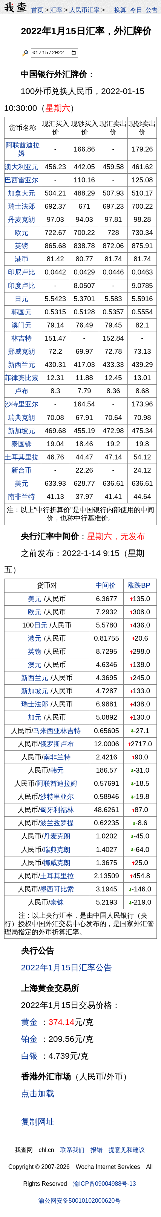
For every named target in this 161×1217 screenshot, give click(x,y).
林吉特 (21, 338)
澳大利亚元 (21, 167)
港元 (34, 638)
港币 (21, 259)
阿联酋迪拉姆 (23, 149)
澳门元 (21, 325)
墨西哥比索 (57, 889)
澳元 (34, 664)
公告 (152, 10)
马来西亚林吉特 (57, 731)
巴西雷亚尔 (21, 180)
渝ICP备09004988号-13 (104, 1184)
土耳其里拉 (21, 457)
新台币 (21, 470)
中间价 (105, 585)
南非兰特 (21, 496)
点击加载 (37, 1093)
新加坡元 (21, 431)
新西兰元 (21, 364)
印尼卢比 (21, 272)
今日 (136, 10)
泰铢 (57, 902)
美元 (21, 483)
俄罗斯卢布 (57, 744)
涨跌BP (138, 585)
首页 (37, 10)
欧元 (21, 232)
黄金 (29, 1022)
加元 (34, 717)
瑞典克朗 (21, 417)
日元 (21, 299)
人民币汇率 (84, 10)
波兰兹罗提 (57, 823)
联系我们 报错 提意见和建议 (102, 1150)
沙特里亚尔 (21, 404)
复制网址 (40, 1121)
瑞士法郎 (21, 206)
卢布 (21, 391)
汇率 (56, 10)
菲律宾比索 (21, 378)
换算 (120, 10)
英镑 (21, 246)
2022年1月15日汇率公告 (66, 967)
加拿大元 (21, 193)
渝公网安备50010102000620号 (79, 1200)
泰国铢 (21, 444)
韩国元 (21, 312)
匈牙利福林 (57, 810)
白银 (29, 1056)
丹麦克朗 (21, 219)
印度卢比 (21, 285)
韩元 (57, 770)
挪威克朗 (21, 351)
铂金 (29, 1039)
